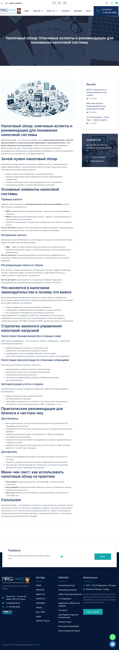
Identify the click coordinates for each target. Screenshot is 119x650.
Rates (88, 11)
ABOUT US (52, 11)
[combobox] (62, 556)
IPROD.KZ (35, 645)
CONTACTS (65, 11)
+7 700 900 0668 (109, 12)
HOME (26, 11)
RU (54, 3)
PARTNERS (78, 11)
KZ (65, 3)
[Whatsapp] (113, 637)
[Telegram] (113, 644)
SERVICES (38, 11)
